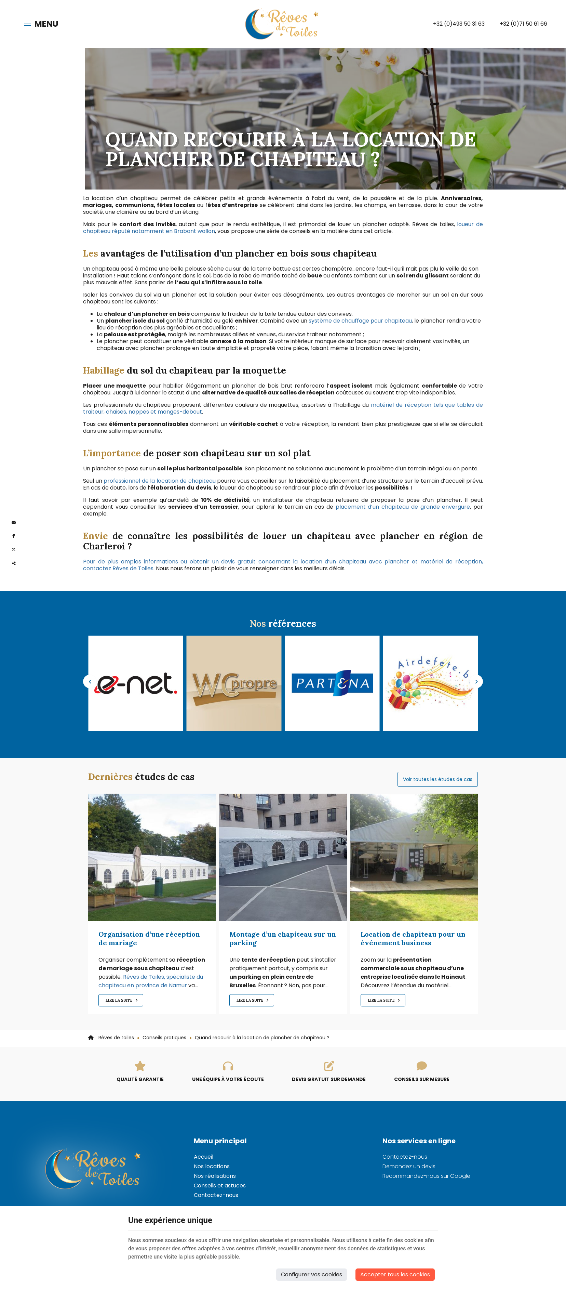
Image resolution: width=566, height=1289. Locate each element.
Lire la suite (120, 1000)
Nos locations (212, 1166)
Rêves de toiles (111, 1037)
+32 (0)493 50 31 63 (459, 24)
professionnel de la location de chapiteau (160, 481)
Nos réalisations (215, 1176)
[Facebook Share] (14, 536)
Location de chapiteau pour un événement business (413, 938)
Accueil (203, 1157)
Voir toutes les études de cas (437, 779)
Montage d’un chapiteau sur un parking (282, 938)
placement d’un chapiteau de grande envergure (403, 507)
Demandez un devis (408, 1166)
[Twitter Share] (14, 550)
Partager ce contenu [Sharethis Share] (14, 563)
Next (476, 681)
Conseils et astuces (220, 1185)
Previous (90, 681)
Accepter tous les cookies (395, 1274)
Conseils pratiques (164, 1037)
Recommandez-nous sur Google (426, 1176)
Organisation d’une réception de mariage (149, 938)
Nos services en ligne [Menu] (419, 1141)
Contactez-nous (216, 1195)
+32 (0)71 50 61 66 (523, 24)
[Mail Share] (14, 522)
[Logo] (283, 24)
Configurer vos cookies (311, 1274)
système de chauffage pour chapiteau (360, 321)
